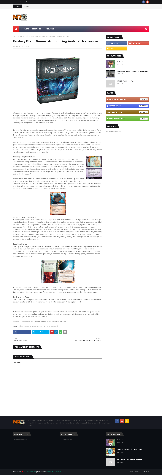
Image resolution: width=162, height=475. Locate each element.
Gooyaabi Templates (54, 472)
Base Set (120, 61)
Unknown (18, 46)
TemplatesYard (31, 472)
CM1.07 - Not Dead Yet (125, 81)
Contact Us (145, 472)
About (22, 2)
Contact (28, 2)
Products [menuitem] (25, 29)
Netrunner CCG (37, 326)
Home (15, 2)
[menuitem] (16, 29)
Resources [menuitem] (36, 29)
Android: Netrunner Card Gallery (129, 449)
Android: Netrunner (24, 326)
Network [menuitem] (50, 29)
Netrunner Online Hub (25, 36)
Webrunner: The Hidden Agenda (129, 459)
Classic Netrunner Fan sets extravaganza (133, 71)
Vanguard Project (128, 119)
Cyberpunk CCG (128, 106)
